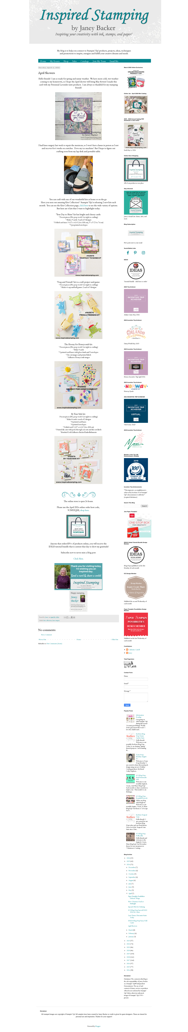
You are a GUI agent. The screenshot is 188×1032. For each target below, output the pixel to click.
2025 (128, 861)
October (131, 874)
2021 (128, 947)
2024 (128, 864)
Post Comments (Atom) (54, 643)
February (132, 933)
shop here (84, 510)
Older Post (115, 639)
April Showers (132, 926)
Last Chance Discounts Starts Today (137, 916)
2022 (128, 944)
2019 (128, 954)
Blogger (97, 1026)
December (132, 867)
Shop (66, 61)
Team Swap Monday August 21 (141, 757)
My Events (55, 61)
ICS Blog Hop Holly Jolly (140, 834)
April (130, 893)
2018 (128, 957)
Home (43, 61)
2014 (128, 970)
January (131, 936)
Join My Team (99, 61)
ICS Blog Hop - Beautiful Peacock (141, 797)
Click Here (78, 558)
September (132, 877)
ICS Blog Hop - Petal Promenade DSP (141, 777)
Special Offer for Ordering (136, 907)
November (132, 870)
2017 (128, 960)
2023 (128, 941)
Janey (130, 653)
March (131, 930)
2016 (128, 963)
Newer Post (42, 639)
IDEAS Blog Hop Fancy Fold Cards (137, 922)
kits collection (48, 620)
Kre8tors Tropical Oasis (141, 816)
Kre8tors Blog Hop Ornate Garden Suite (140, 736)
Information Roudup (140, 716)
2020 (128, 950)
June (130, 887)
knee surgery (56, 620)
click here (84, 205)
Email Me (114, 61)
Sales (74, 61)
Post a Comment (46, 635)
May (130, 890)
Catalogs (85, 61)
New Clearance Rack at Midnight (136, 902)
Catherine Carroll (134, 650)
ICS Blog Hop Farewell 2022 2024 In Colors (137, 911)
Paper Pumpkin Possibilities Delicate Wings (136, 897)
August (131, 880)
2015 (128, 967)
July (130, 884)
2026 (128, 858)
